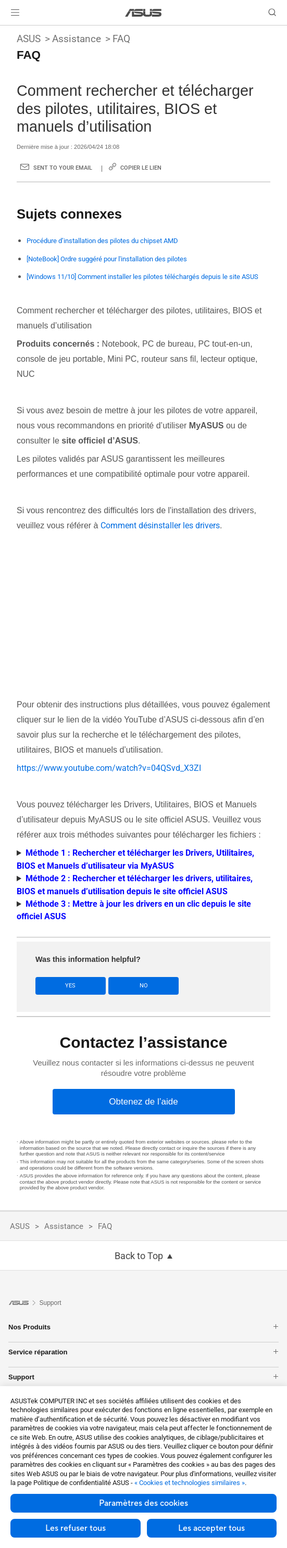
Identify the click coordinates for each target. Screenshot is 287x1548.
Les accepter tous (211, 1528)
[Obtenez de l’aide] (144, 1101)
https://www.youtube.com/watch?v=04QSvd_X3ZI (109, 768)
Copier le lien (140, 167)
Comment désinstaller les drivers (160, 525)
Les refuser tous (75, 1528)
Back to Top (139, 1256)
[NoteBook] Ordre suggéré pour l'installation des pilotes (107, 259)
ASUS (29, 39)
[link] (143, 13)
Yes (70, 985)
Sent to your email (62, 167)
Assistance (76, 39)
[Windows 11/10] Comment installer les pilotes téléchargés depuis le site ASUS (142, 277)
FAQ (121, 39)
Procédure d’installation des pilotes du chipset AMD (102, 241)
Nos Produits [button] (143, 1327)
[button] (15, 12)
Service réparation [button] (143, 1352)
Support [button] (143, 1377)
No (144, 985)
